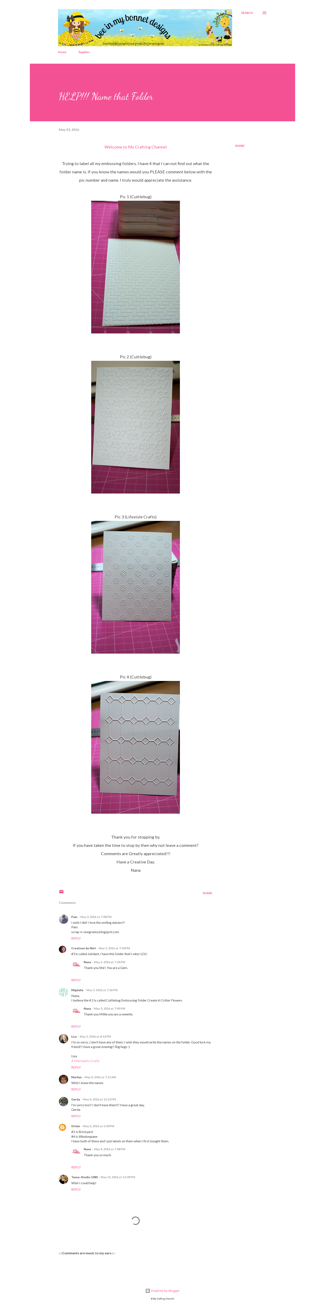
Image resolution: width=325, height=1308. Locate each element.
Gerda (75, 1099)
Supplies (84, 52)
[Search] (247, 13)
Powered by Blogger (162, 1291)
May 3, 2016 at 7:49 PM (109, 1008)
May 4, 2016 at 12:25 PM (99, 1099)
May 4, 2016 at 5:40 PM (98, 1126)
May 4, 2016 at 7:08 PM (109, 1149)
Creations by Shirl (83, 948)
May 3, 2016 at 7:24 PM (109, 962)
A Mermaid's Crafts (85, 1061)
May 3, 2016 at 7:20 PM (114, 948)
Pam (74, 917)
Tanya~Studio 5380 (84, 1177)
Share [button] (240, 145)
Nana (87, 962)
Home (62, 52)
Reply (76, 938)
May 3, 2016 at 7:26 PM (102, 990)
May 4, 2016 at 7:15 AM (100, 1077)
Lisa (74, 1036)
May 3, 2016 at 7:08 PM (96, 917)
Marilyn (76, 1077)
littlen (75, 1126)
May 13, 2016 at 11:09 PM (118, 1177)
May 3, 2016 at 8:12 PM (95, 1036)
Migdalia (77, 990)
